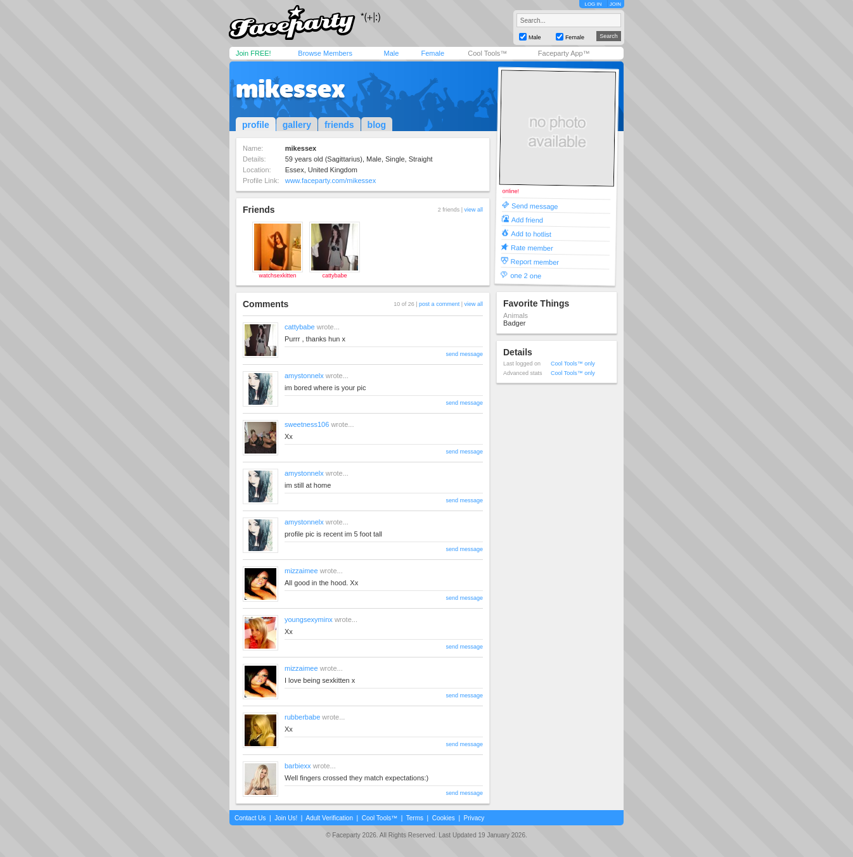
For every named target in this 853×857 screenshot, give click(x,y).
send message (464, 354)
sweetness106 (307, 424)
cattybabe (334, 275)
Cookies (443, 818)
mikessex (290, 88)
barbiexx (298, 766)
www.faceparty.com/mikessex (330, 180)
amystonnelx (304, 375)
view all (473, 209)
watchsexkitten (277, 275)
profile (255, 125)
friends (339, 125)
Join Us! (285, 818)
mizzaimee (301, 571)
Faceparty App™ (564, 53)
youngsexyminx (309, 619)
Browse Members (325, 53)
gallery (297, 125)
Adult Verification (329, 818)
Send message (534, 205)
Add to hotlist (531, 233)
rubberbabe (302, 717)
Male (391, 53)
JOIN (615, 4)
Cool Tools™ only (573, 363)
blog (377, 125)
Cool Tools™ (487, 53)
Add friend (527, 219)
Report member (535, 261)
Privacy (474, 818)
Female (432, 53)
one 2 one (525, 275)
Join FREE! (253, 53)
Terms (414, 818)
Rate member (532, 247)
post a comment (439, 304)
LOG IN (592, 4)
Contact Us (250, 818)
